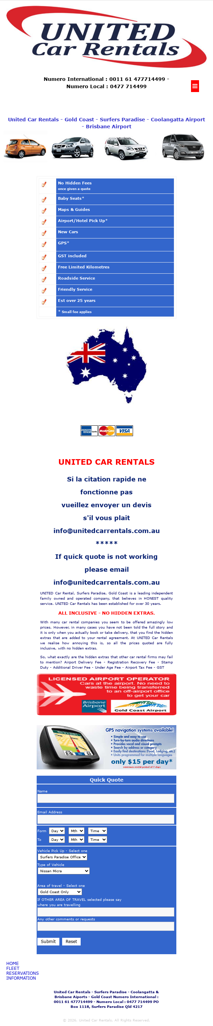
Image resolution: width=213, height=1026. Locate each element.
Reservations (22, 973)
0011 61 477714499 (137, 79)
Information (21, 978)
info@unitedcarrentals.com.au (106, 530)
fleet (12, 968)
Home (12, 963)
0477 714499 (128, 86)
